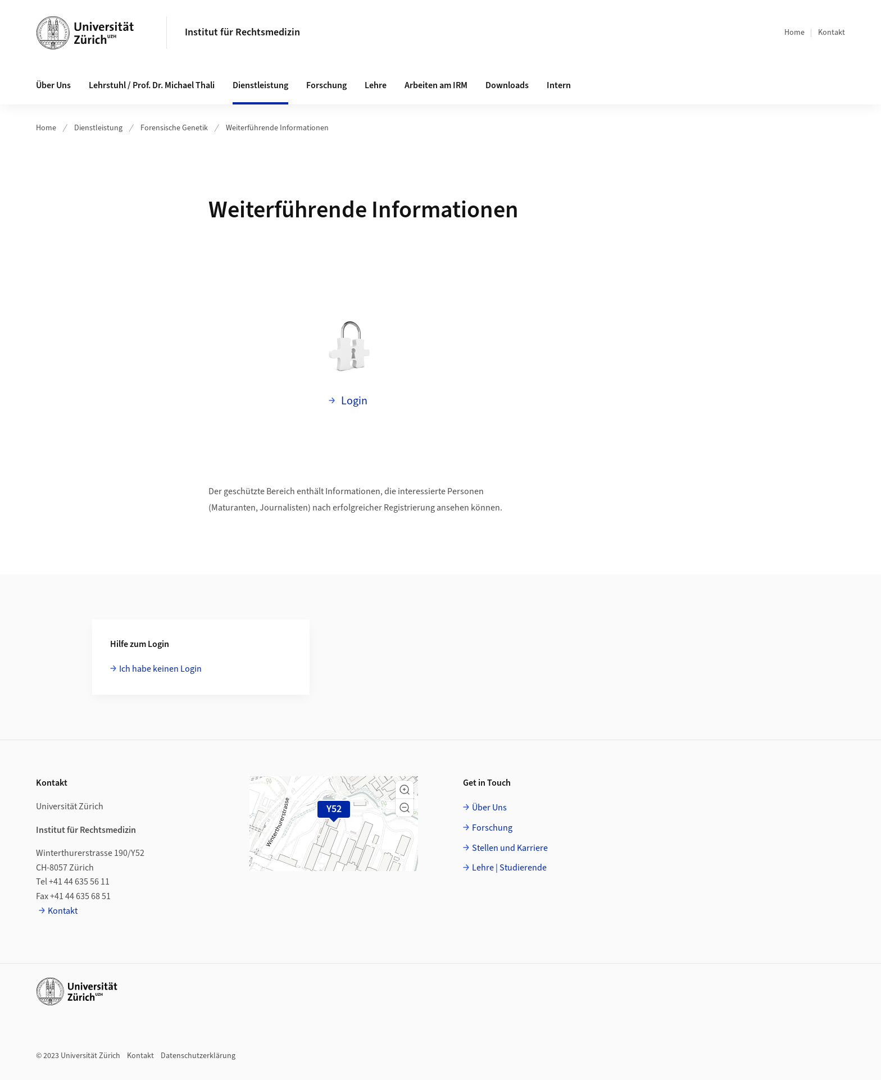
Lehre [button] (376, 85)
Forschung (492, 828)
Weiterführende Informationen (277, 128)
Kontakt (831, 32)
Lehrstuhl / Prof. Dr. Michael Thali (152, 85)
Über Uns (489, 807)
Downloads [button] (507, 85)
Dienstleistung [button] (260, 85)
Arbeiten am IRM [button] (436, 85)
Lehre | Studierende (509, 868)
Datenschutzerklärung (198, 1055)
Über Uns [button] (53, 85)
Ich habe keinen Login (160, 669)
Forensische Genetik (174, 128)
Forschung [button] (326, 85)
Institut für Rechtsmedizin (242, 32)
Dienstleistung (98, 128)
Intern (559, 85)
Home (794, 32)
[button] (405, 790)
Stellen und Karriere (510, 848)
